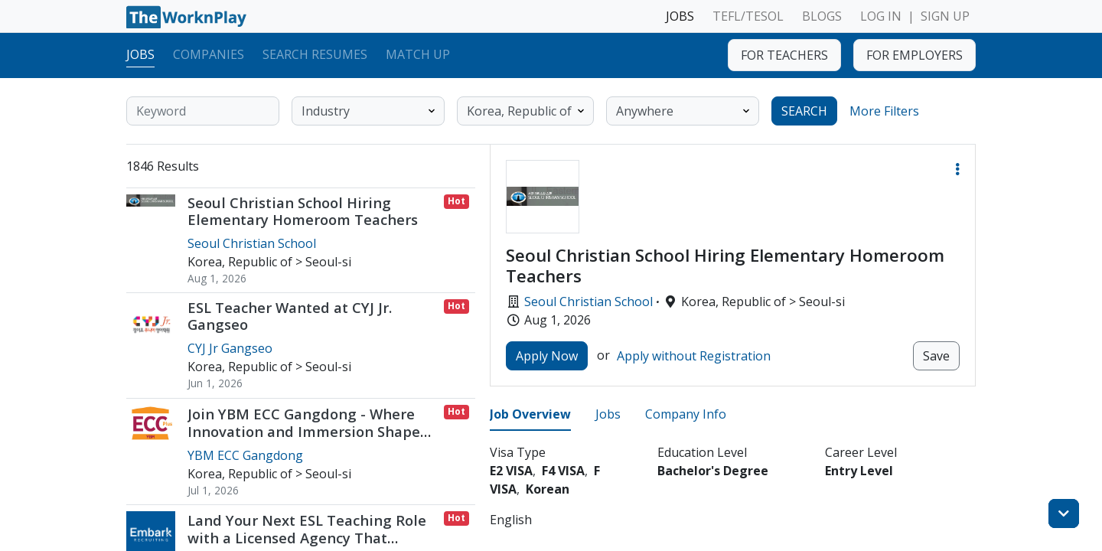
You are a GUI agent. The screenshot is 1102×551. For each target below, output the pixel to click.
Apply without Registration (694, 355)
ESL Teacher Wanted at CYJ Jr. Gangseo (289, 316)
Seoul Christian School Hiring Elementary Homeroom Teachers (302, 211)
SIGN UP (945, 16)
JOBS (680, 16)
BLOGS (822, 16)
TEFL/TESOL (748, 16)
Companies (208, 54)
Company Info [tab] (685, 414)
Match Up (418, 54)
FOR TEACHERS (784, 55)
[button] (957, 169)
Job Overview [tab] (530, 414)
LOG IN (880, 16)
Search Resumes (314, 54)
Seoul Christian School (588, 301)
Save (936, 355)
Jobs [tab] (608, 414)
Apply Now (547, 355)
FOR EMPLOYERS (914, 55)
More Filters (884, 111)
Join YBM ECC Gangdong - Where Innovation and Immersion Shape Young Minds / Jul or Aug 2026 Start (311, 431)
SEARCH (804, 111)
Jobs (140, 54)
